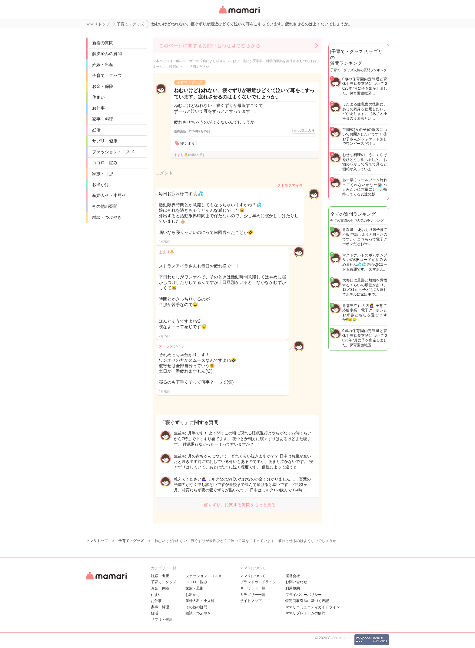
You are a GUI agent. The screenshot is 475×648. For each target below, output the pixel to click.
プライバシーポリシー (303, 595)
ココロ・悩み (105, 162)
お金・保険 (102, 86)
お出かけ (100, 184)
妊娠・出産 (102, 64)
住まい (98, 97)
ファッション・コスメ (113, 151)
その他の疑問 (105, 206)
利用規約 (292, 588)
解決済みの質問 (107, 53)
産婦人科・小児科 (109, 195)
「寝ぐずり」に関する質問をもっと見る (237, 504)
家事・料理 (102, 119)
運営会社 (292, 576)
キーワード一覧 (252, 588)
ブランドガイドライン (258, 582)
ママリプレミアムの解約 (305, 613)
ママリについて (252, 576)
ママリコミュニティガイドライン (312, 607)
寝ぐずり (187, 143)
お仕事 (98, 108)
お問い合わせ (296, 582)
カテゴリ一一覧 (252, 595)
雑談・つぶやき (107, 217)
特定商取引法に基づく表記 (307, 601)
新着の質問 (102, 42)
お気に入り (306, 130)
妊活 (96, 130)
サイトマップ (251, 601)
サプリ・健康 (105, 140)
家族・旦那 (102, 173)
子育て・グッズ (107, 75)
